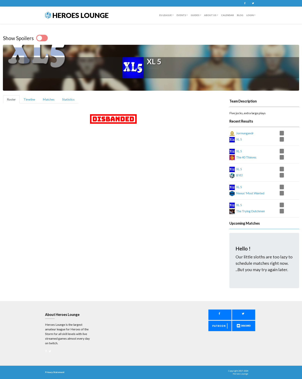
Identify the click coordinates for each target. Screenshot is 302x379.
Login (250, 15)
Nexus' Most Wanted (250, 193)
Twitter (253, 3)
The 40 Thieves (246, 157)
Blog (240, 15)
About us (210, 15)
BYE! (239, 175)
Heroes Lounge (77, 15)
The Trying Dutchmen (250, 211)
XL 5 (239, 139)
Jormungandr (245, 133)
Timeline (29, 99)
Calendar (227, 15)
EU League (165, 15)
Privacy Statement (55, 372)
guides (195, 15)
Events (181, 15)
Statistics (68, 99)
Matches (48, 99)
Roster (13, 99)
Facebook (245, 3)
